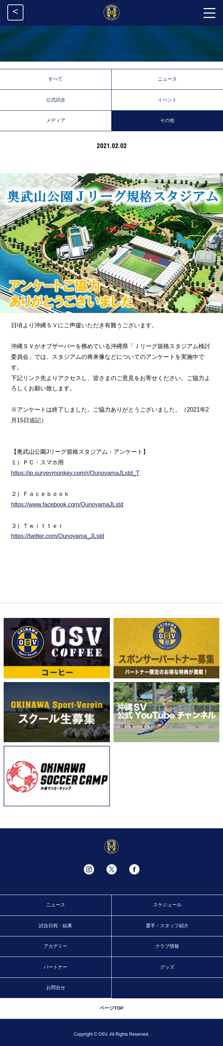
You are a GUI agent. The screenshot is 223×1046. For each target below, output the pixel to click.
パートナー (55, 967)
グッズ (167, 967)
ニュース (167, 79)
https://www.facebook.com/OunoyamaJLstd (67, 504)
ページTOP (111, 1008)
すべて (55, 79)
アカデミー (55, 946)
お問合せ (55, 987)
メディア (55, 120)
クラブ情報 (167, 946)
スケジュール (167, 904)
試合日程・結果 (55, 925)
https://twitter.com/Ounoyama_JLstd (57, 536)
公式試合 (55, 100)
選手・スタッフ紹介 (167, 925)
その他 (167, 120)
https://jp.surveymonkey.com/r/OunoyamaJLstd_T (75, 473)
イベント (167, 100)
